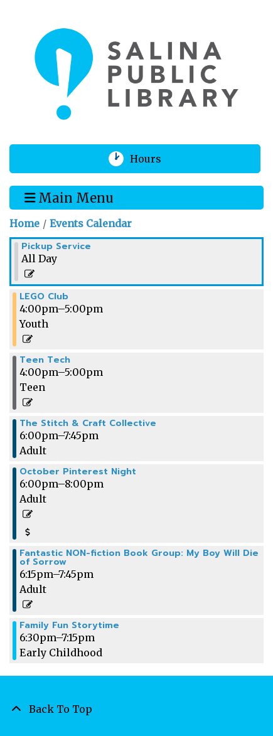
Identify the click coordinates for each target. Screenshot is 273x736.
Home (24, 223)
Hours (153, 158)
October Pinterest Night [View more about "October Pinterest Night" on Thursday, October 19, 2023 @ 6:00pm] (77, 471)
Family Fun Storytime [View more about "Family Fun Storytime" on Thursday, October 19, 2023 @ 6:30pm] (69, 625)
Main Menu (69, 197)
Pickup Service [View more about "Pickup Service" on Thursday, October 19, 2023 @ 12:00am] (56, 246)
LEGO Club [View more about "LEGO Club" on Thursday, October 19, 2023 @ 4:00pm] (43, 296)
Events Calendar (91, 223)
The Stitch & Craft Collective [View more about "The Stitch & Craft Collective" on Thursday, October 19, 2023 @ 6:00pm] (87, 423)
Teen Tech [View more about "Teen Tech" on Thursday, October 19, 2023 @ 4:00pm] (44, 360)
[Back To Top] (136, 709)
